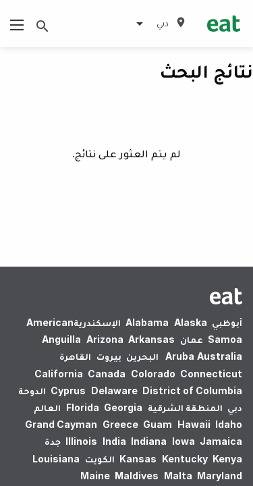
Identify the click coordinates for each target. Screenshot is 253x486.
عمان (191, 339)
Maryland (219, 475)
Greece (120, 424)
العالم (47, 407)
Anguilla (61, 339)
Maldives (137, 475)
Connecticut (211, 373)
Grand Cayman (61, 424)
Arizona (104, 339)
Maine (95, 475)
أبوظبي (227, 322)
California (58, 373)
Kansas (138, 458)
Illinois (81, 441)
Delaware (114, 390)
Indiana (149, 441)
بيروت (108, 356)
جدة (53, 441)
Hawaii (193, 424)
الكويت (100, 458)
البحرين (142, 356)
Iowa (183, 441)
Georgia (123, 407)
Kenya (227, 458)
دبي (234, 407)
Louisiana (56, 458)
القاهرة (75, 356)
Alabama (147, 322)
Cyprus (68, 390)
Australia (202, 356)
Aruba (179, 356)
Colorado (153, 373)
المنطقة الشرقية (185, 407)
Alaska (190, 322)
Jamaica (221, 441)
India (114, 441)
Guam (157, 424)
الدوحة (32, 390)
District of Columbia (192, 390)
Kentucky (185, 458)
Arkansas (151, 339)
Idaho (228, 424)
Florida (82, 407)
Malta (178, 475)
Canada (106, 373)
